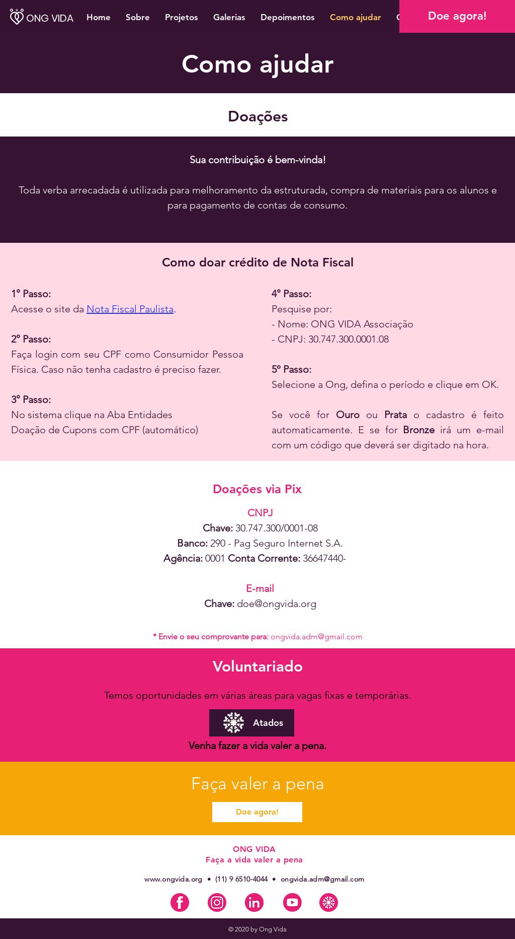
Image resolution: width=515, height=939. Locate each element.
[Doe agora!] (457, 16)
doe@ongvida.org (276, 603)
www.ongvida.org (173, 879)
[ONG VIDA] (60, 18)
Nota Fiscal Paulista (130, 309)
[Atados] (251, 722)
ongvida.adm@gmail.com (317, 636)
